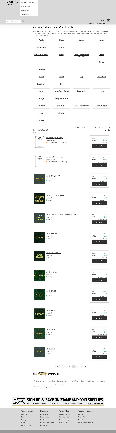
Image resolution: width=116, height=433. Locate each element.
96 (65, 366)
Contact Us (24, 414)
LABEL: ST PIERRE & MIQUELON (56, 195)
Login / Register (44, 414)
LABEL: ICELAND (51, 291)
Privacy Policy (82, 420)
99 (77, 366)
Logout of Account (45, 425)
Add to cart (99, 146)
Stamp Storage (101, 381)
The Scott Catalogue (39, 381)
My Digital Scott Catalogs (47, 423)
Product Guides (63, 423)
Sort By (77, 127)
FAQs (22, 417)
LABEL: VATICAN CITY (53, 176)
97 (69, 366)
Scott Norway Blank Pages (54, 137)
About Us (80, 414)
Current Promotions (64, 414)
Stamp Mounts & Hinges (87, 381)
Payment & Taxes (26, 425)
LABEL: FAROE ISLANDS (53, 253)
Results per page (99, 127)
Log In (103, 20)
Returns (23, 423)
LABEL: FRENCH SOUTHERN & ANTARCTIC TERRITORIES (63, 214)
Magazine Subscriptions (65, 420)
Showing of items (40, 131)
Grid (106, 130)
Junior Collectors (59, 385)
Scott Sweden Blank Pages (54, 157)
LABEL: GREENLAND (52, 272)
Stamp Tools (37, 387)
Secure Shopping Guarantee (85, 423)
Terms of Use (81, 417)
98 (73, 366)
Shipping (23, 420)
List (109, 130)
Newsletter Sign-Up (64, 417)
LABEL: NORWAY (51, 310)
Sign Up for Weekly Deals (97, 23)
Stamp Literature (47, 387)
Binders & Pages (74, 381)
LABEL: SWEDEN (51, 329)
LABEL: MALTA (50, 348)
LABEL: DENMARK (51, 233)
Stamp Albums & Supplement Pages (57, 381)
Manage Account (44, 417)
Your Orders (43, 420)
